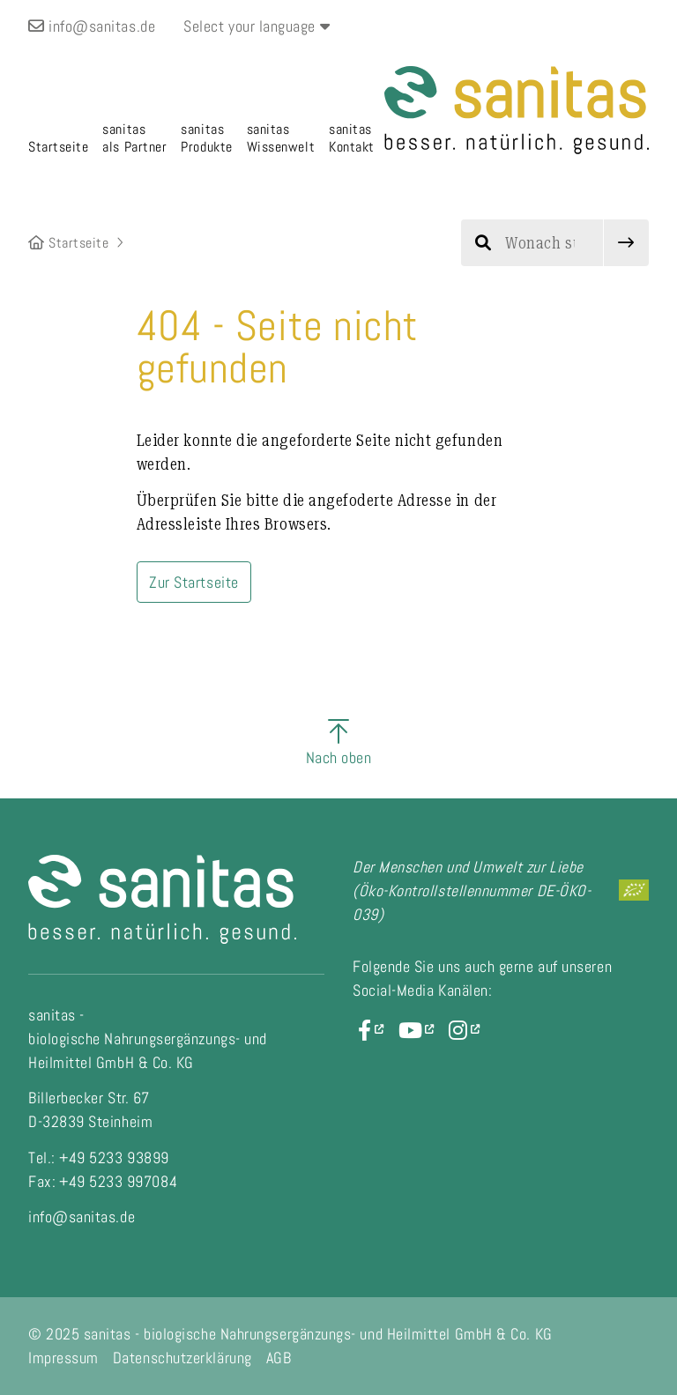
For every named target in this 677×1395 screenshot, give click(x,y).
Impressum (63, 1357)
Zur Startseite (194, 582)
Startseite (68, 243)
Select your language (256, 26)
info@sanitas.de (91, 26)
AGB (279, 1357)
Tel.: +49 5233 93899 (98, 1157)
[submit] (626, 243)
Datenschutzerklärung (182, 1357)
